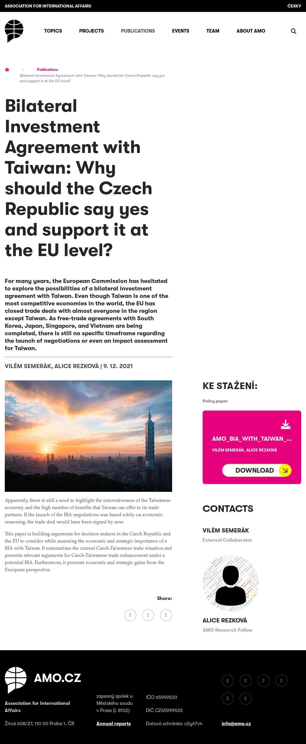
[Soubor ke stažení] (257, 470)
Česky (294, 6)
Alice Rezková (76, 366)
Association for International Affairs (48, 6)
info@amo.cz (236, 723)
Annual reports (114, 723)
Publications (47, 70)
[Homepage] (14, 31)
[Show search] (293, 31)
